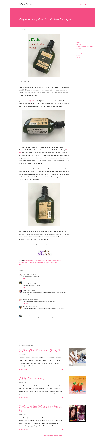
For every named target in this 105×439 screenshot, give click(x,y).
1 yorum (26, 369)
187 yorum (26, 397)
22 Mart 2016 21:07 (31, 290)
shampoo (78, 55)
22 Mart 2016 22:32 (34, 299)
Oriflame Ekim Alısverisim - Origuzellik (40, 350)
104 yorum (26, 429)
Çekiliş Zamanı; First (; (31, 378)
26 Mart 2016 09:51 (35, 315)
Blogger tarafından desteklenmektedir (52, 435)
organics (77, 51)
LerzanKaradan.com (27, 281)
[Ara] (81, 4)
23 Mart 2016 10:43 (33, 306)
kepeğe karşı (78, 48)
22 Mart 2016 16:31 (31, 274)
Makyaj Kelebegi (26, 315)
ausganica (78, 42)
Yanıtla (25, 278)
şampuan (78, 57)
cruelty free (78, 44)
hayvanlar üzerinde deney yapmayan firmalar (85, 46)
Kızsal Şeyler (26, 299)
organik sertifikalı (79, 53)
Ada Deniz (25, 306)
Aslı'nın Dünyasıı (26, 4)
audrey (24, 274)
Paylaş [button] (77, 35)
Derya (24, 290)
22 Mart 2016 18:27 (37, 281)
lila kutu (77, 50)
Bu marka (64, 236)
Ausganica (31, 101)
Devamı (61, 369)
